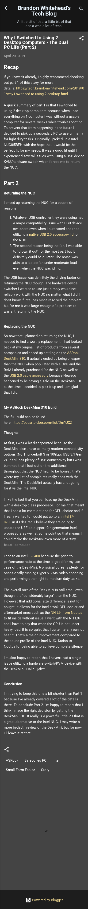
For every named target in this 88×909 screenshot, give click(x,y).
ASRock (12, 760)
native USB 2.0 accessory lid (51, 234)
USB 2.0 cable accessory (29, 375)
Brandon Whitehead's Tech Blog (44, 11)
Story (45, 770)
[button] (81, 39)
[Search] (81, 9)
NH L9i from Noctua (66, 612)
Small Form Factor (20, 770)
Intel (56, 760)
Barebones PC (35, 760)
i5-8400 (34, 556)
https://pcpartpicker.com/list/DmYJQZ (42, 422)
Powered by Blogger (44, 900)
